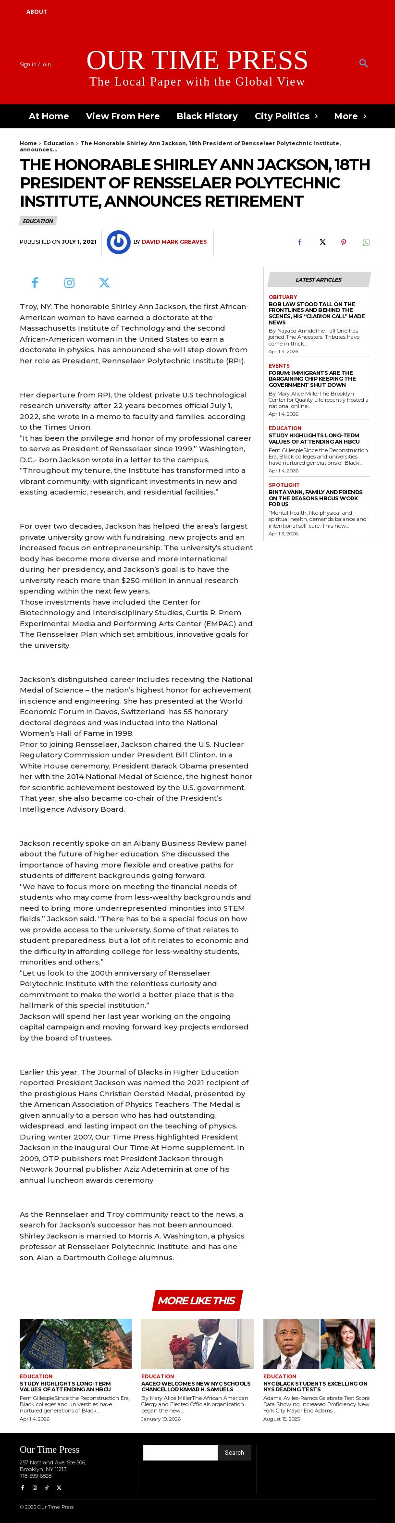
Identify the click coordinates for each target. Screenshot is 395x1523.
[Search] (234, 1453)
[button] (363, 63)
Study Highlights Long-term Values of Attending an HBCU (314, 438)
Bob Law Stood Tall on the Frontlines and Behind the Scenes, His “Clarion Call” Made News (317, 313)
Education (58, 143)
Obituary (283, 297)
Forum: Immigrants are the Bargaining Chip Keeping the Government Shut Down (312, 379)
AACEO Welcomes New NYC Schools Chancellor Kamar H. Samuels (195, 1386)
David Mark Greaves (174, 242)
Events (279, 366)
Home (28, 143)
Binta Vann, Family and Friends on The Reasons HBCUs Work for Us (316, 498)
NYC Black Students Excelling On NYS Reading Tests (315, 1386)
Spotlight (284, 485)
